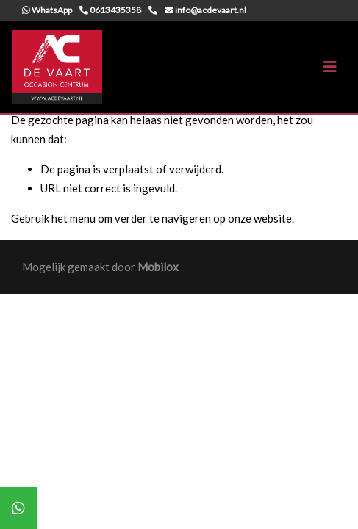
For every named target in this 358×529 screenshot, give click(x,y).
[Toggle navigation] (330, 66)
